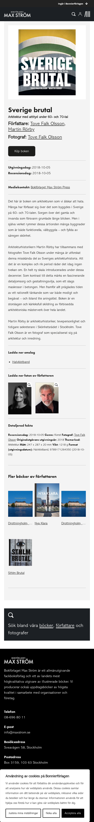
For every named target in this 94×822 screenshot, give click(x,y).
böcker (46, 625)
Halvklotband (21, 362)
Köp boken (21, 151)
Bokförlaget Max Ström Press (50, 187)
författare (65, 625)
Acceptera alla (73, 813)
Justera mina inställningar (23, 813)
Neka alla (51, 813)
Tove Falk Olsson (47, 123)
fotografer (18, 633)
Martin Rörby (21, 129)
